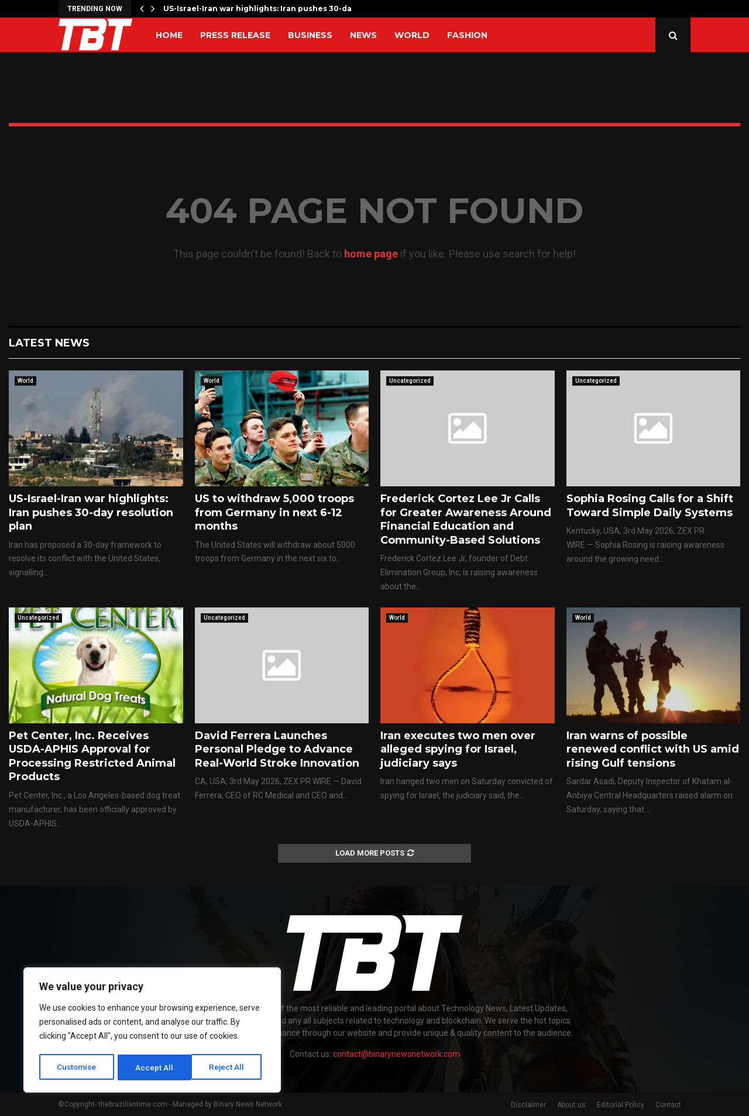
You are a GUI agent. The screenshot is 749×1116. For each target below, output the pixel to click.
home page (371, 254)
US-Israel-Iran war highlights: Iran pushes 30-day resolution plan (91, 512)
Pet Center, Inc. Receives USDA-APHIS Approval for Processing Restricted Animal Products (92, 756)
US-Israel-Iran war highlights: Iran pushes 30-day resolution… (284, 8)
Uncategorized (410, 380)
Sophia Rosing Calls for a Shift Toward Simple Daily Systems (649, 505)
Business (310, 35)
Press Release (235, 35)
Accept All (229, 1067)
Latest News (49, 342)
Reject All (154, 1067)
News (363, 35)
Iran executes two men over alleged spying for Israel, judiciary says (457, 749)
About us (571, 1105)
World (412, 35)
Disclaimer (528, 1105)
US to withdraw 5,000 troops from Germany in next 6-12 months (274, 512)
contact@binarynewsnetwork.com (396, 1054)
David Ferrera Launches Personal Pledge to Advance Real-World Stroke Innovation (277, 749)
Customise (77, 1067)
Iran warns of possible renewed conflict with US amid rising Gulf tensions (652, 749)
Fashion (467, 35)
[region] (152, 1031)
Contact (668, 1105)
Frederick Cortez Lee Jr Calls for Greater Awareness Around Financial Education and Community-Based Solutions (465, 519)
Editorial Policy (620, 1105)
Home (169, 35)
